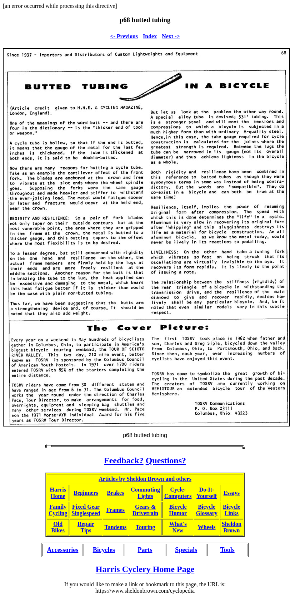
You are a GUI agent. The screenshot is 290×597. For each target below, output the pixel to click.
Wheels (207, 527)
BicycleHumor (178, 510)
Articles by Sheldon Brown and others (145, 479)
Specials (186, 549)
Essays (232, 493)
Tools (227, 549)
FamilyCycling (58, 510)
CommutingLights (145, 493)
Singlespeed (85, 513)
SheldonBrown (231, 527)
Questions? (166, 460)
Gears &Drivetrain (145, 510)
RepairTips (86, 527)
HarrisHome (58, 493)
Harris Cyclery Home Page (145, 569)
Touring (145, 527)
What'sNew (178, 527)
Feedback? (124, 460)
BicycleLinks (231, 510)
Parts (145, 549)
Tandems (116, 527)
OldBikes (58, 527)
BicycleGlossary (206, 510)
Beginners (86, 493)
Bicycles (104, 549)
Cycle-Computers (177, 493)
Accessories (62, 549)
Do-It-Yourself (206, 493)
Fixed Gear (86, 507)
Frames (115, 510)
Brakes (115, 493)
